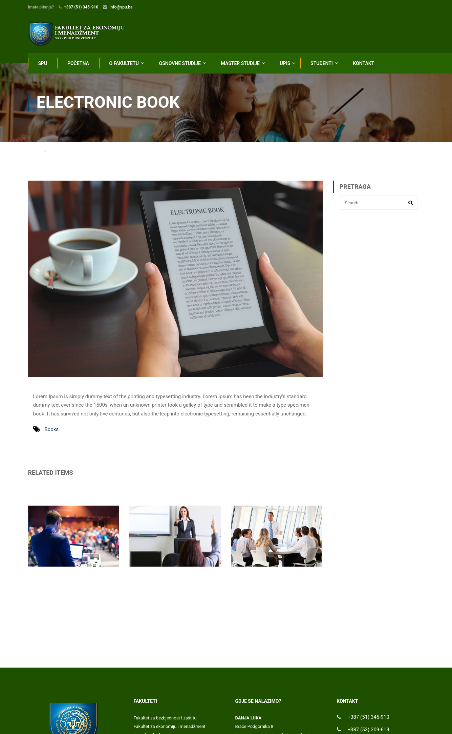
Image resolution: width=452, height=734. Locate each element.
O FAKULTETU (124, 63)
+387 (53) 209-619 (368, 730)
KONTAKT (363, 63)
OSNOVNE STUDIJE (180, 63)
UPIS (285, 63)
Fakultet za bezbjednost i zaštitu (165, 718)
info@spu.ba (120, 7)
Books (51, 430)
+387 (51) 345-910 (81, 7)
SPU (42, 63)
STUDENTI (321, 63)
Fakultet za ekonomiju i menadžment (170, 727)
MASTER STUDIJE (240, 63)
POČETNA (78, 63)
